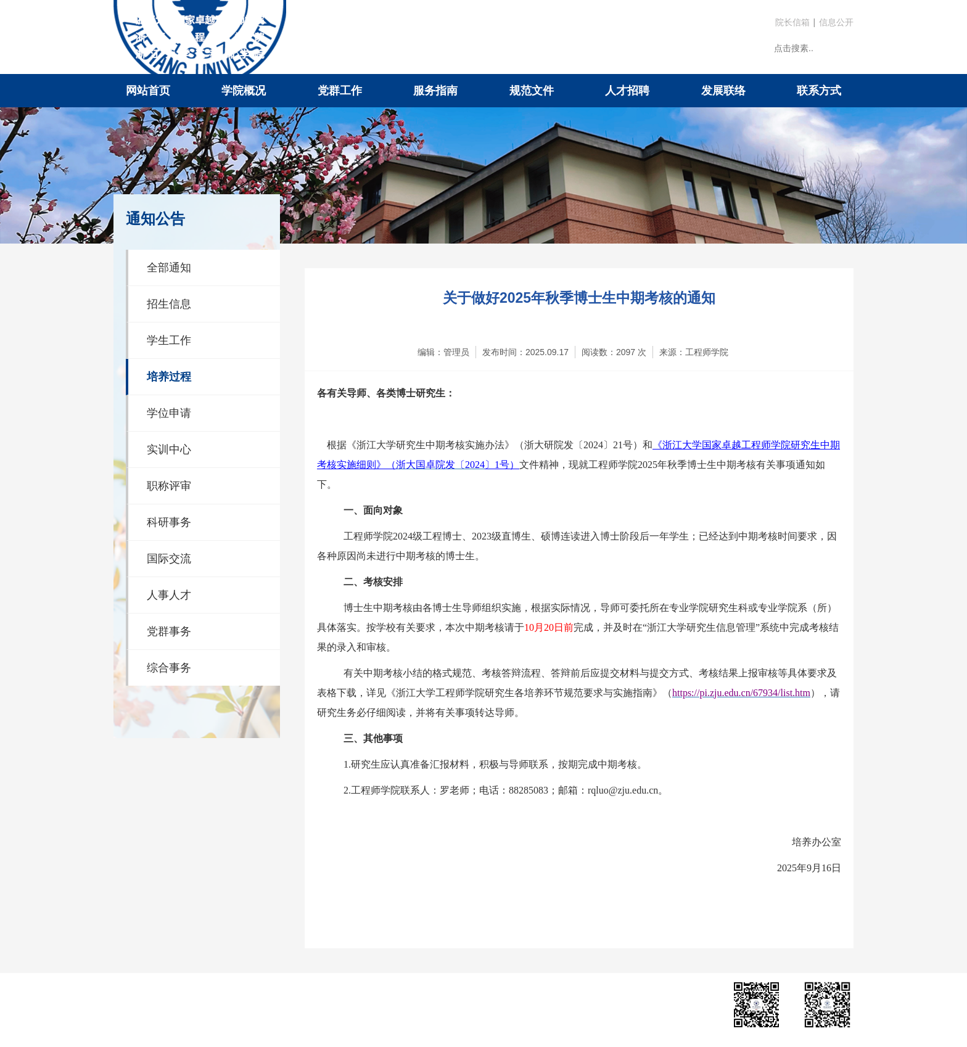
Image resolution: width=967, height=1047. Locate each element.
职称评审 (169, 486)
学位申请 (169, 413)
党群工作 (340, 90)
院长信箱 (792, 22)
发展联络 (723, 90)
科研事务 (169, 522)
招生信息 (169, 304)
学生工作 (169, 340)
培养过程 (169, 377)
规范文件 (531, 90)
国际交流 (169, 558)
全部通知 (169, 267)
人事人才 (169, 595)
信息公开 (836, 22)
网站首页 (148, 90)
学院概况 (243, 90)
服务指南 (435, 90)
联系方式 (819, 90)
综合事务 (169, 668)
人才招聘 (627, 90)
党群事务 (169, 631)
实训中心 (169, 449)
